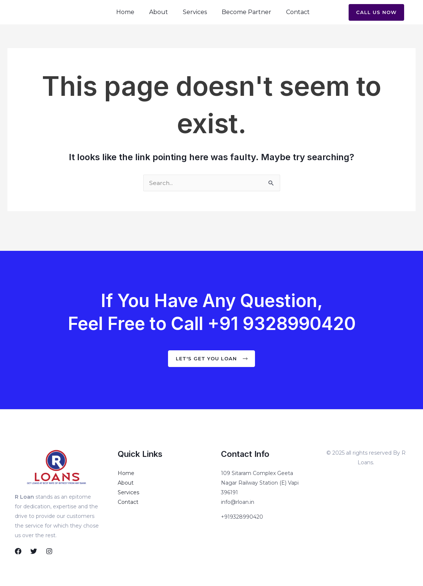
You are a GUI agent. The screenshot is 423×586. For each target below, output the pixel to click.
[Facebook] (18, 551)
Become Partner (246, 19)
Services (195, 19)
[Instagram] (49, 551)
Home (125, 19)
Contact (298, 19)
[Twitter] (33, 551)
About (158, 19)
